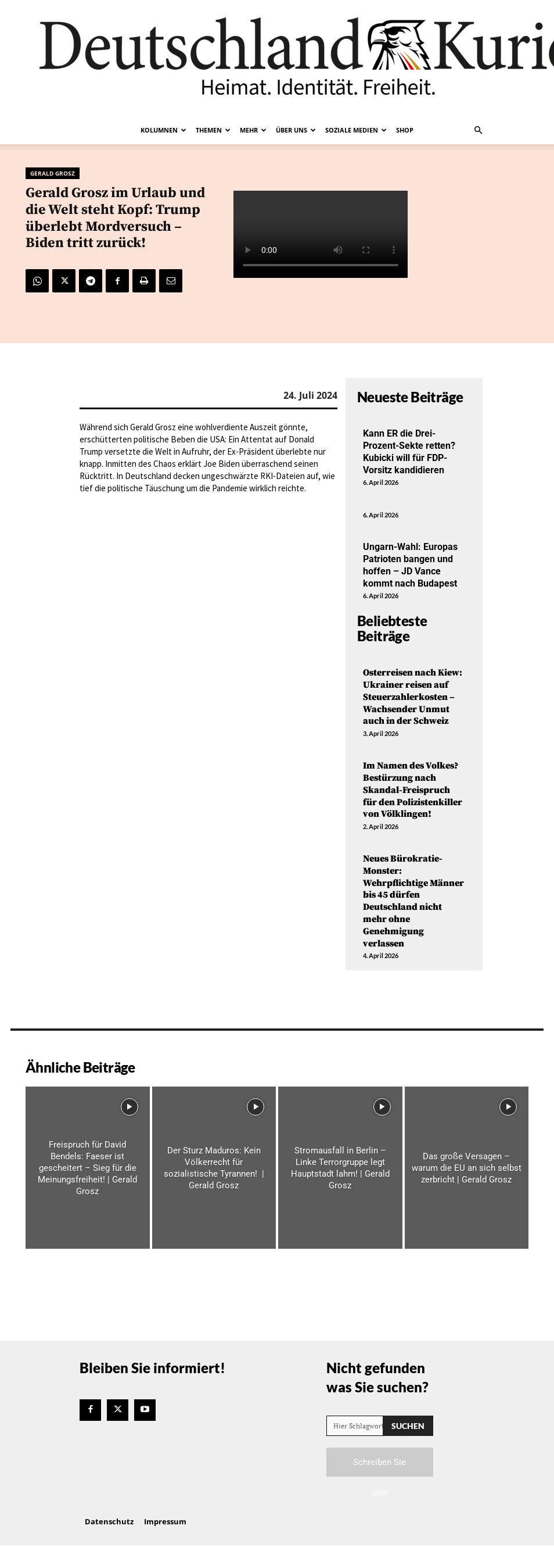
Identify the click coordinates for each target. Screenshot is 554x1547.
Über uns (296, 130)
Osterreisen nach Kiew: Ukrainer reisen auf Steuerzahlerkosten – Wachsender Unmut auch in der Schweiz (412, 697)
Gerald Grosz (53, 173)
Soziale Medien (356, 130)
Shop (404, 130)
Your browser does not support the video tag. (320, 234)
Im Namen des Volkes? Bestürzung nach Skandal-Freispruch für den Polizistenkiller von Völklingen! (412, 790)
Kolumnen (163, 130)
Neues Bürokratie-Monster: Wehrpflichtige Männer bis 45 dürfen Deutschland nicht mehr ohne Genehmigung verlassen (413, 901)
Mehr (253, 130)
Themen (213, 130)
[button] (478, 130)
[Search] (408, 1426)
